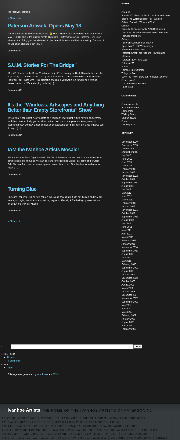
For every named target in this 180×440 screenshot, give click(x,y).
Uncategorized (128, 124)
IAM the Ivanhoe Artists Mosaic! (43, 149)
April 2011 (126, 233)
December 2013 (129, 145)
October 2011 (128, 213)
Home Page (127, 111)
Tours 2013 (149, 430)
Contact (161, 438)
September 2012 (129, 182)
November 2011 (129, 210)
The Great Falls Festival (19, 438)
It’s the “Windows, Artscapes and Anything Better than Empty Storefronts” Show (56, 107)
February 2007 (128, 315)
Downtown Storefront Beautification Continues (102, 426)
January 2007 (128, 318)
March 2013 (127, 165)
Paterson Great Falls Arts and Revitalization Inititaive (63, 434)
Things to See (128, 73)
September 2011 (129, 216)
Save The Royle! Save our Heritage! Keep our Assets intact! (95, 430)
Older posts (14, 221)
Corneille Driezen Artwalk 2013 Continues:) (114, 418)
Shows (124, 121)
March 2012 (127, 199)
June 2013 (126, 159)
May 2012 (126, 193)
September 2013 (129, 152)
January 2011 (128, 244)
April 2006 (126, 325)
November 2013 (129, 148)
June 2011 (126, 227)
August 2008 (127, 284)
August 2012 (127, 186)
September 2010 (129, 250)
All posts (11, 357)
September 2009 (129, 267)
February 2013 (128, 169)
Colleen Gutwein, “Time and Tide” (25, 430)
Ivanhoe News (128, 117)
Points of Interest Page (19, 418)
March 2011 (127, 237)
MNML (56, 374)
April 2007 (126, 308)
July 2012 (126, 189)
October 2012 (128, 179)
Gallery (63, 438)
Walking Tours (128, 114)
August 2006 (127, 322)
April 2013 (126, 162)
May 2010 (126, 261)
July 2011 (126, 223)
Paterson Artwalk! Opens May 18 (44, 26)
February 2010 (128, 264)
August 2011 (127, 220)
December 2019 (129, 141)
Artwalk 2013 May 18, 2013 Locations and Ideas (87, 422)
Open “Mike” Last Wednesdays (131, 438)
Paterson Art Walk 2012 (89, 438)
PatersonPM (10, 434)
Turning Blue (22, 189)
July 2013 (126, 155)
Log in (10, 367)
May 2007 (126, 305)
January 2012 (128, 206)
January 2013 (128, 172)
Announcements (129, 104)
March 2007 (127, 312)
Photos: (111, 434)
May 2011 (126, 230)
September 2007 (129, 301)
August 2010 (127, 254)
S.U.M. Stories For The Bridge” (42, 65)
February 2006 (128, 329)
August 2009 (127, 271)
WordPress (42, 374)
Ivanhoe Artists (24, 410)
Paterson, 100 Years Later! (60, 418)
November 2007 (129, 298)
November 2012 (129, 176)
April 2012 (126, 196)
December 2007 (129, 295)
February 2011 (128, 240)
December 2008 (129, 278)
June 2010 (126, 257)
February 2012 (128, 203)
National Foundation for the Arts (26, 422)
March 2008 (127, 288)
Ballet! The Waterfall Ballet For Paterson (33, 426)
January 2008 (128, 291)
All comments (13, 360)
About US (47, 438)
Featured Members (134, 434)
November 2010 (129, 247)
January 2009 (128, 274)
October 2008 (128, 281)
